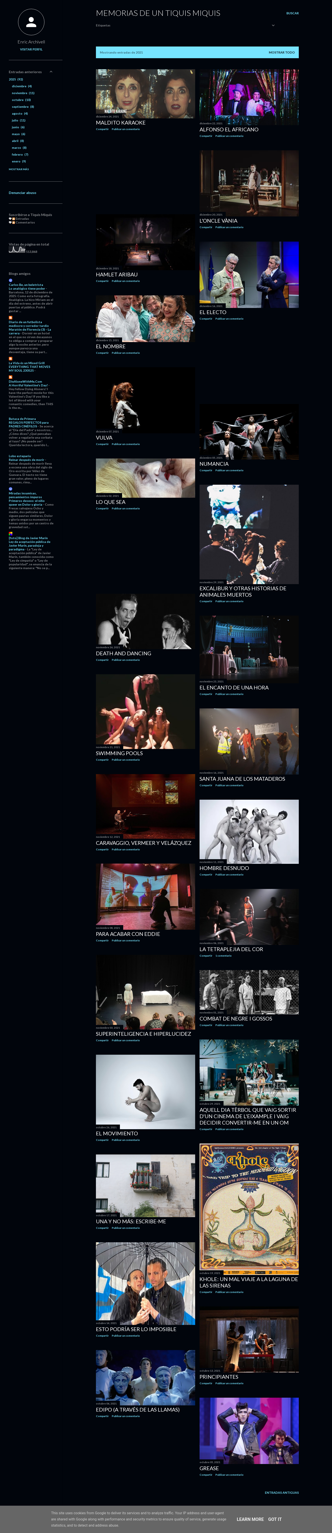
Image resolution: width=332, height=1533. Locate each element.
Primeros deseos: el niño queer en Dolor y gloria (27, 502)
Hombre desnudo (224, 868)
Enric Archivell (31, 41)
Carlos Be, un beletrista (26, 285)
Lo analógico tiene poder (27, 288)
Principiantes (219, 1376)
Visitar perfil (31, 49)
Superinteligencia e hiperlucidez (143, 1033)
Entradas (20, 218)
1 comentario (223, 955)
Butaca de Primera (22, 419)
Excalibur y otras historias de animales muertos (243, 591)
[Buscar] (292, 13)
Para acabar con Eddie (128, 934)
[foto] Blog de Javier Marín (28, 538)
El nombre (111, 346)
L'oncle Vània (218, 220)
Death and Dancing (123, 653)
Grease (209, 1468)
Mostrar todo (282, 52)
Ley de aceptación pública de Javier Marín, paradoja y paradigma (29, 545)
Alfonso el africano (229, 129)
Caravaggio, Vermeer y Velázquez (143, 843)
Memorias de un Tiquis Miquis (158, 13)
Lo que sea (110, 502)
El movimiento (117, 1133)
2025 (16, 79)
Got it (275, 1519)
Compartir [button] (102, 129)
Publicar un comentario (126, 129)
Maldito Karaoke (121, 122)
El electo (213, 312)
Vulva (104, 437)
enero (19, 161)
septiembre (23, 106)
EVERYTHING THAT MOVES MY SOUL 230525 (29, 368)
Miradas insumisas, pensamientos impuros (25, 495)
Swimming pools (119, 753)
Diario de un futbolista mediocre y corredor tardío (29, 324)
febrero (20, 154)
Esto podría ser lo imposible (136, 1329)
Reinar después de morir (26, 460)
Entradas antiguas (282, 1492)
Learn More (250, 1519)
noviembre (23, 93)
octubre (21, 100)
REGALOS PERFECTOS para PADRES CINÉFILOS (29, 424)
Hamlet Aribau (117, 274)
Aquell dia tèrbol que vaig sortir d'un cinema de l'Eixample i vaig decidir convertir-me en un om (248, 1116)
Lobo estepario (20, 456)
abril (18, 141)
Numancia (214, 463)
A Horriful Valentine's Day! (28, 385)
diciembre (22, 86)
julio (19, 120)
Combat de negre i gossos (236, 1018)
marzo (19, 147)
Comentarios (23, 222)
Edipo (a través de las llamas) (138, 1409)
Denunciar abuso (22, 192)
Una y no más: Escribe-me (131, 1221)
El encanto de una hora (234, 687)
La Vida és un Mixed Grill (27, 363)
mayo (18, 134)
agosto (20, 113)
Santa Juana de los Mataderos (242, 778)
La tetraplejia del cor (231, 949)
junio (18, 127)
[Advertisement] (145, 172)
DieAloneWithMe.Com (25, 381)
